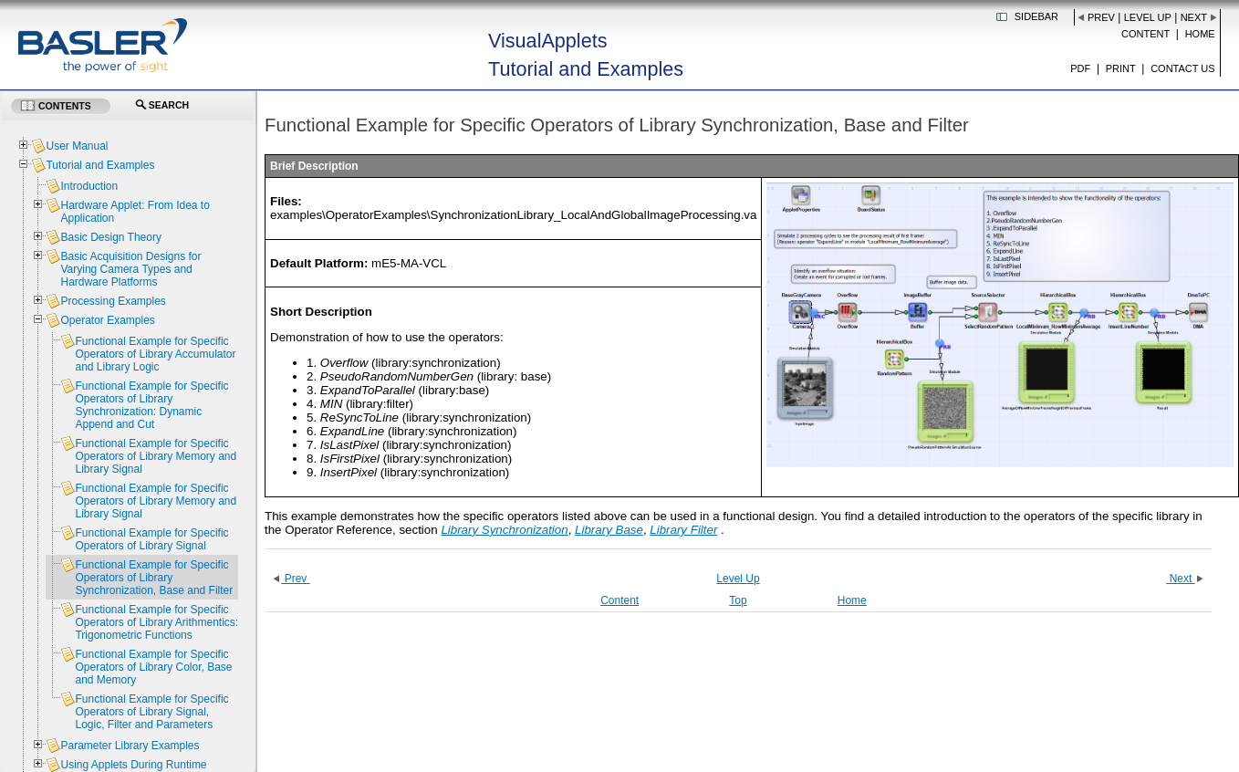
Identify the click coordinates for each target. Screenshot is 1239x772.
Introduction (89, 186)
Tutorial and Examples (100, 165)
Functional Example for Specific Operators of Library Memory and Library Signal (155, 456)
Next (1194, 17)
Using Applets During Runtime (133, 764)
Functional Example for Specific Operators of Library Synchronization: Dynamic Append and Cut (151, 405)
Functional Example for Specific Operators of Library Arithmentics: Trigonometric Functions (156, 622)
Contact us (1182, 68)
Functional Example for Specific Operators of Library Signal (151, 539)
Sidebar (1036, 16)
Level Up (1147, 17)
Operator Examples (107, 320)
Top (737, 600)
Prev (1101, 17)
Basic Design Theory (110, 237)
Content (1145, 33)
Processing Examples (112, 301)
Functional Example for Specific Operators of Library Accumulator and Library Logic (155, 354)
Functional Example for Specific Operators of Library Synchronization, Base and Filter (154, 577)
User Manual (77, 146)
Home (1200, 33)
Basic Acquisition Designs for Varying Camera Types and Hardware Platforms (130, 269)
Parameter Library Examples (129, 745)
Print (1121, 68)
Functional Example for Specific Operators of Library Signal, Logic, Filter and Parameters (151, 712)
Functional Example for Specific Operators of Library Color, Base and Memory (153, 667)
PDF (1080, 68)
